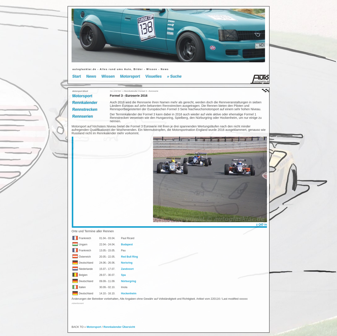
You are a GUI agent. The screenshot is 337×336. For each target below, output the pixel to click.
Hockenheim (128, 293)
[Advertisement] (122, 312)
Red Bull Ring (129, 256)
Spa (123, 274)
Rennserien (82, 116)
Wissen (108, 76)
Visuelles (153, 76)
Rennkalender (84, 103)
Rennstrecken (84, 109)
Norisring (126, 262)
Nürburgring (128, 281)
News (91, 76)
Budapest (127, 244)
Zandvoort (127, 268)
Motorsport (130, 76)
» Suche (174, 76)
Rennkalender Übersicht (119, 326)
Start (76, 76)
